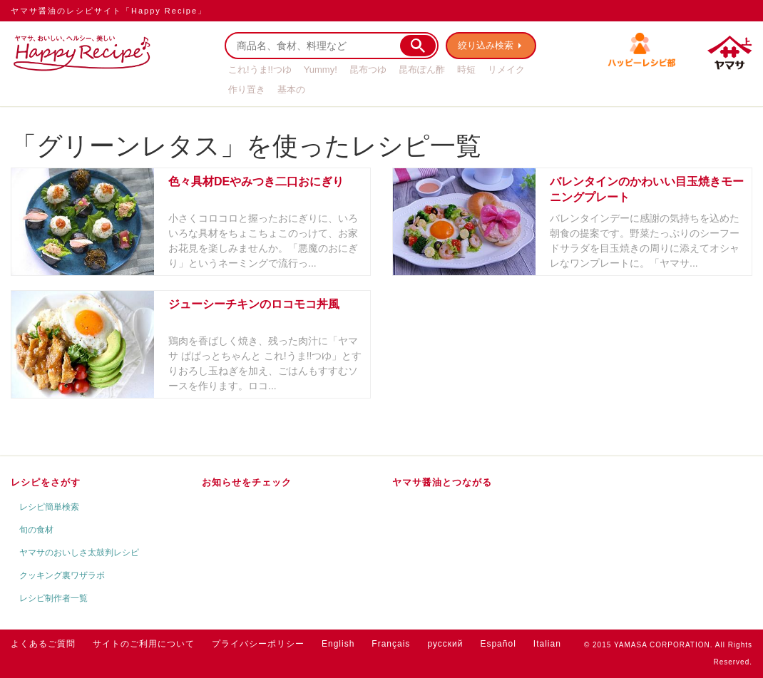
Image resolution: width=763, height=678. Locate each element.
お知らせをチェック (247, 482)
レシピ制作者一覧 (53, 598)
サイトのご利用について (144, 644)
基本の (291, 89)
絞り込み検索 (485, 45)
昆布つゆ (367, 69)
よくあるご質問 (43, 644)
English (338, 644)
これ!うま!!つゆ (260, 69)
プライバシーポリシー (258, 644)
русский (445, 644)
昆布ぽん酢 (422, 69)
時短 (466, 69)
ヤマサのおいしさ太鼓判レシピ (79, 553)
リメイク (506, 69)
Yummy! (320, 69)
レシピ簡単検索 (49, 507)
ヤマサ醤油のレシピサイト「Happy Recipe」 (109, 10)
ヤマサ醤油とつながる (442, 482)
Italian (547, 644)
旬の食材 (36, 530)
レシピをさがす (46, 482)
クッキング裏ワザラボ (62, 575)
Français (391, 644)
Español (498, 644)
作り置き (246, 89)
